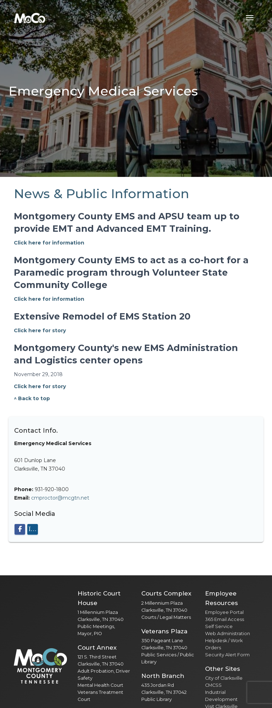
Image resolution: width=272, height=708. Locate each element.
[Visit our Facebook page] (20, 529)
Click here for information (49, 243)
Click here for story (40, 330)
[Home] (30, 18)
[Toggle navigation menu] (249, 17)
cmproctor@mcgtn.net (60, 498)
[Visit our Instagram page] (32, 529)
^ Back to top (32, 398)
